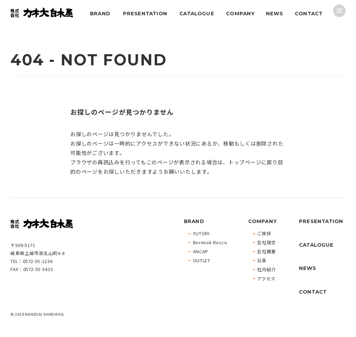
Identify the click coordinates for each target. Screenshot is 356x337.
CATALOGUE (196, 13)
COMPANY (240, 13)
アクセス (266, 279)
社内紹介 (266, 270)
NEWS (274, 13)
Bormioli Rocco (210, 242)
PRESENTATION (145, 13)
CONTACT (309, 13)
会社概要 (266, 251)
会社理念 (266, 242)
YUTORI (201, 233)
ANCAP (200, 251)
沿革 (261, 260)
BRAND (100, 13)
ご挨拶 (264, 233)
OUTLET (201, 260)
